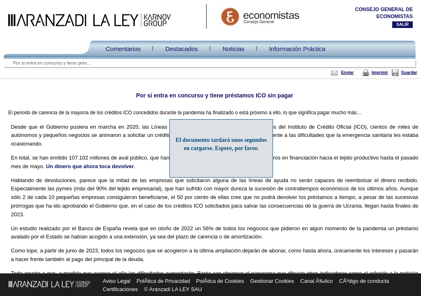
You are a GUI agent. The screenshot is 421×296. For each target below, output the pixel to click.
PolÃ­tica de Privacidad (163, 281)
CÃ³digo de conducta (364, 281)
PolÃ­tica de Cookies (220, 281)
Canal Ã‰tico (316, 281)
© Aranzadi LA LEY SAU (173, 289)
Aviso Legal (116, 281)
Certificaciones (120, 289)
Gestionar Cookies (272, 281)
